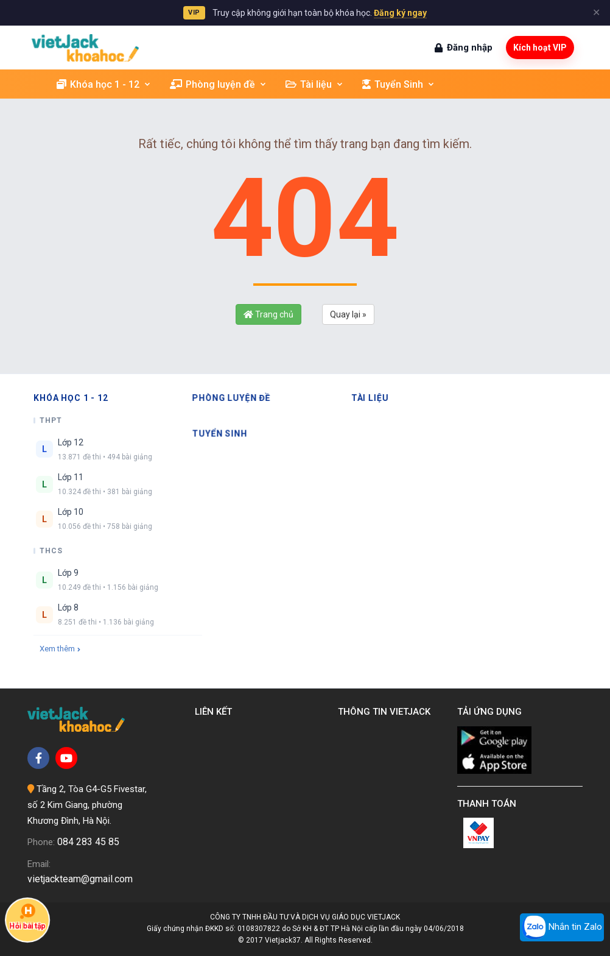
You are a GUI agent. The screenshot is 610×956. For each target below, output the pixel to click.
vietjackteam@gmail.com (80, 879)
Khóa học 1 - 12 (104, 84)
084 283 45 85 (88, 842)
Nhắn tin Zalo (562, 927)
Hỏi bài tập (27, 917)
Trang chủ (268, 314)
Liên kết (216, 711)
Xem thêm (60, 648)
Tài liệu (315, 84)
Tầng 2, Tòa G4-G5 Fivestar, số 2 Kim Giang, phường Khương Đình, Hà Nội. (87, 805)
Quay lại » (348, 314)
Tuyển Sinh (398, 84)
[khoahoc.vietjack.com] (85, 48)
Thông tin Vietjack (386, 711)
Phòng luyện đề (218, 84)
